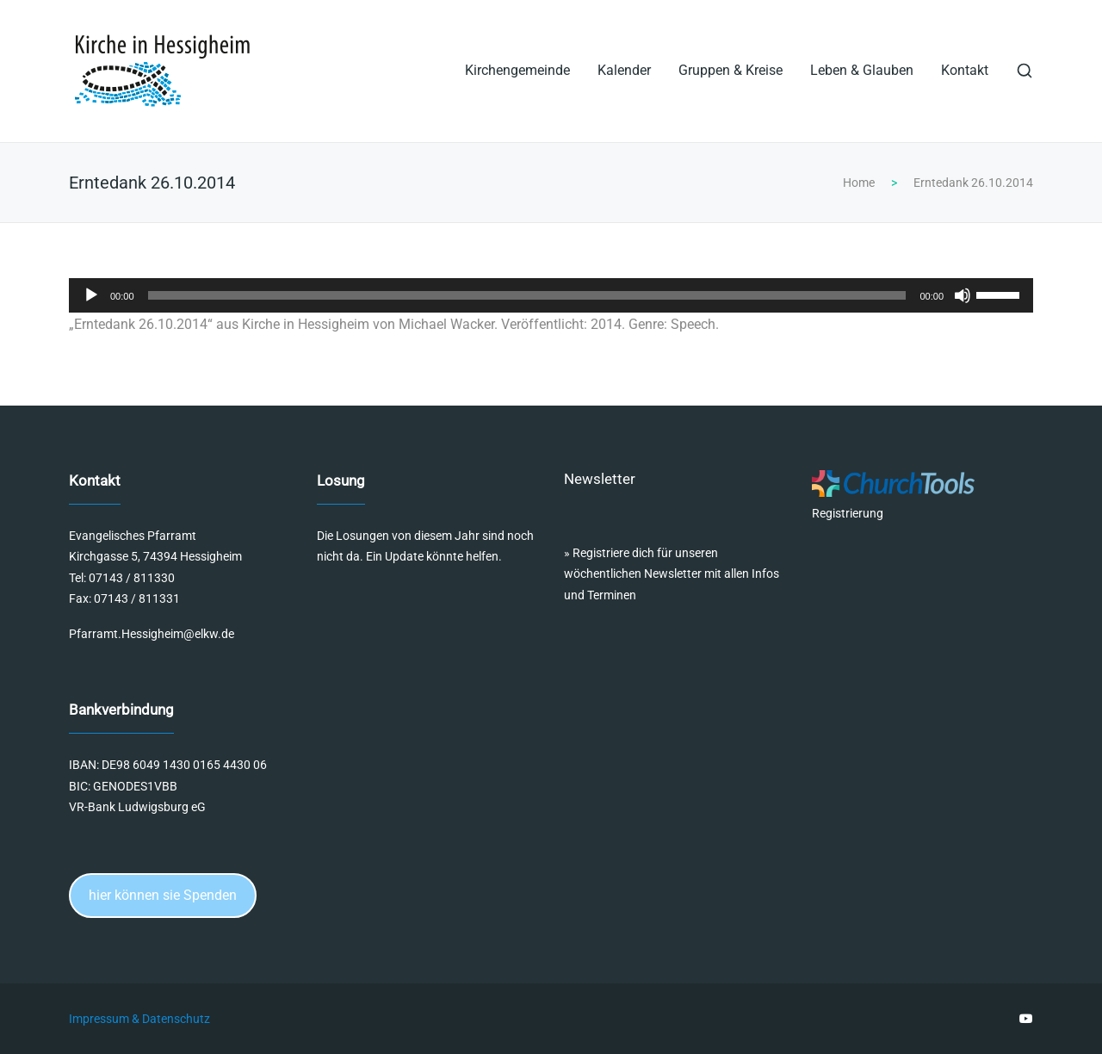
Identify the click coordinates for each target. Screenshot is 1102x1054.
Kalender (624, 70)
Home (859, 182)
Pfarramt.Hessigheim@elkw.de (151, 634)
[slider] (527, 295)
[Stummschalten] (962, 295)
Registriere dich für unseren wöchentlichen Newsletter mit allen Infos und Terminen (671, 574)
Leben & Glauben (861, 70)
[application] (551, 295)
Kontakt (964, 70)
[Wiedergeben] (91, 295)
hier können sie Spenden (163, 895)
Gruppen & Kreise (730, 70)
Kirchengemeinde (517, 70)
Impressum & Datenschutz (139, 1019)
